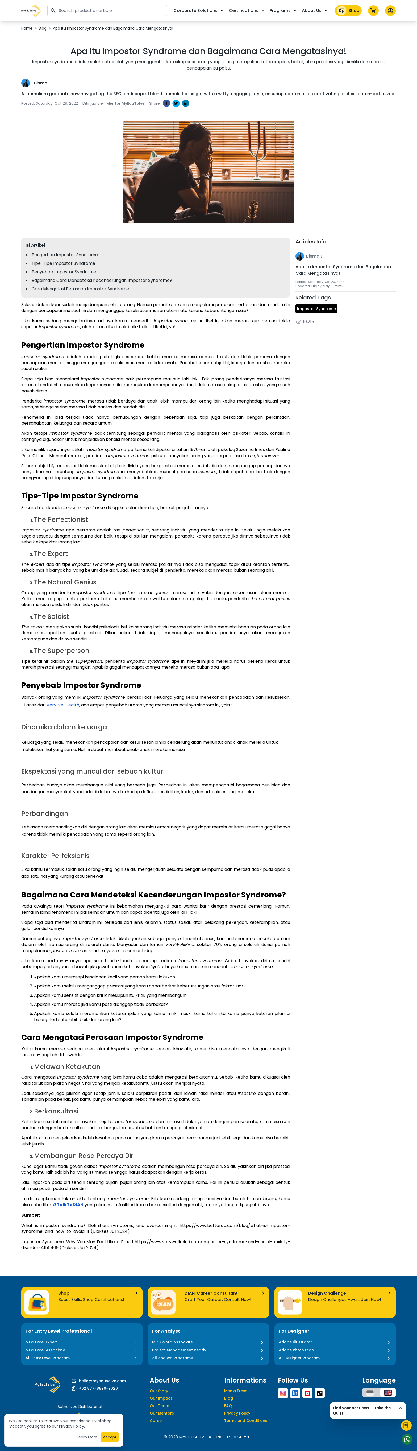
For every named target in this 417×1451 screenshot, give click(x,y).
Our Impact (161, 1398)
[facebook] (166, 103)
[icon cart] (373, 10)
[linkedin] (185, 103)
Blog (43, 28)
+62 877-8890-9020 (98, 1388)
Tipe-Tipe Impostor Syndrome (63, 263)
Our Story (159, 1390)
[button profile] (390, 10)
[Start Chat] (406, 1439)
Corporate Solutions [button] (198, 10)
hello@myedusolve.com (102, 1381)
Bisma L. (43, 83)
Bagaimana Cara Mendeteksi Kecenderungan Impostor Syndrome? (102, 280)
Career (156, 1420)
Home (26, 28)
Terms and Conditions (245, 1420)
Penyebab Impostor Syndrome (64, 272)
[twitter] (176, 103)
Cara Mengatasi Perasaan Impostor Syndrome (80, 289)
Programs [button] (284, 10)
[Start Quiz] (406, 1425)
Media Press (235, 1390)
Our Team (159, 1405)
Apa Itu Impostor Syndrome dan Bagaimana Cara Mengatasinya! (113, 28)
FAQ (228, 1405)
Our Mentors (162, 1413)
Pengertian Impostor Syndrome (65, 255)
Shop (348, 10)
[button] (31, 10)
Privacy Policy (237, 1413)
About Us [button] (315, 10)
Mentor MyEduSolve (125, 103)
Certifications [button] (247, 10)
